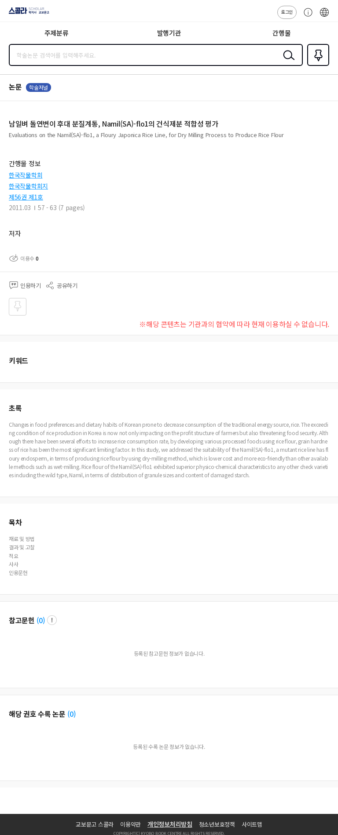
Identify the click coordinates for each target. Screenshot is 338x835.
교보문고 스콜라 (95, 824)
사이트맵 (252, 824)
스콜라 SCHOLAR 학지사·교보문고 (26, 13)
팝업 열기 (52, 620)
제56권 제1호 (26, 196)
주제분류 (56, 32)
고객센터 (306, 16)
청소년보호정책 (217, 824)
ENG (324, 16)
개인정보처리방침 (169, 824)
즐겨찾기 (316, 65)
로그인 (287, 11)
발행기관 (169, 32)
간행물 (281, 32)
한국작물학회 (25, 175)
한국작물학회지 (28, 186)
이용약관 (130, 824)
